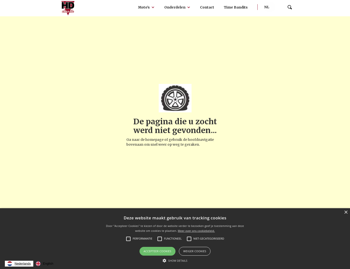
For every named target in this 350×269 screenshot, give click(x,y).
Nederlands (19, 264)
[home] (68, 8)
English (44, 264)
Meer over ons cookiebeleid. (196, 231)
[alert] (175, 238)
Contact (207, 7)
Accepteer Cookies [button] (157, 251)
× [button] (346, 212)
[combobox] (19, 264)
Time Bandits (236, 7)
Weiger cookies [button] (194, 251)
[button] (146, 7)
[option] (44, 264)
